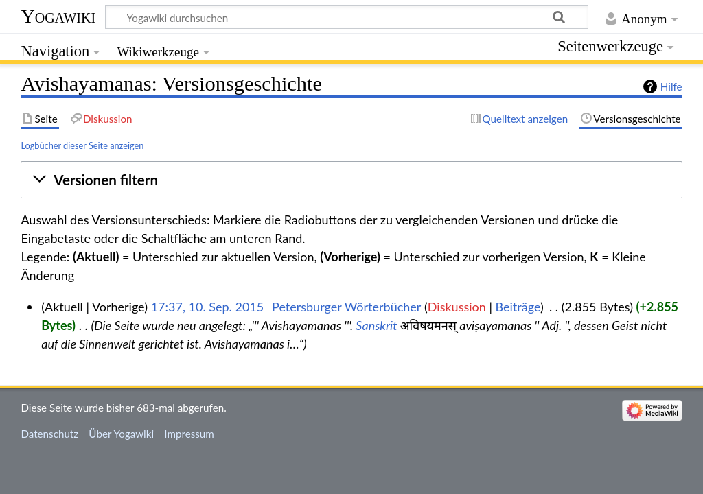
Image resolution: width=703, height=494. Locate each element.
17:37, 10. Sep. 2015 (207, 306)
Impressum (189, 433)
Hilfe (671, 86)
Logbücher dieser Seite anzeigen (82, 145)
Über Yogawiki (121, 433)
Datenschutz (49, 433)
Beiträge (518, 306)
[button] (351, 180)
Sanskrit (376, 325)
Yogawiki (58, 16)
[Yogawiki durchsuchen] (347, 17)
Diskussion (457, 306)
